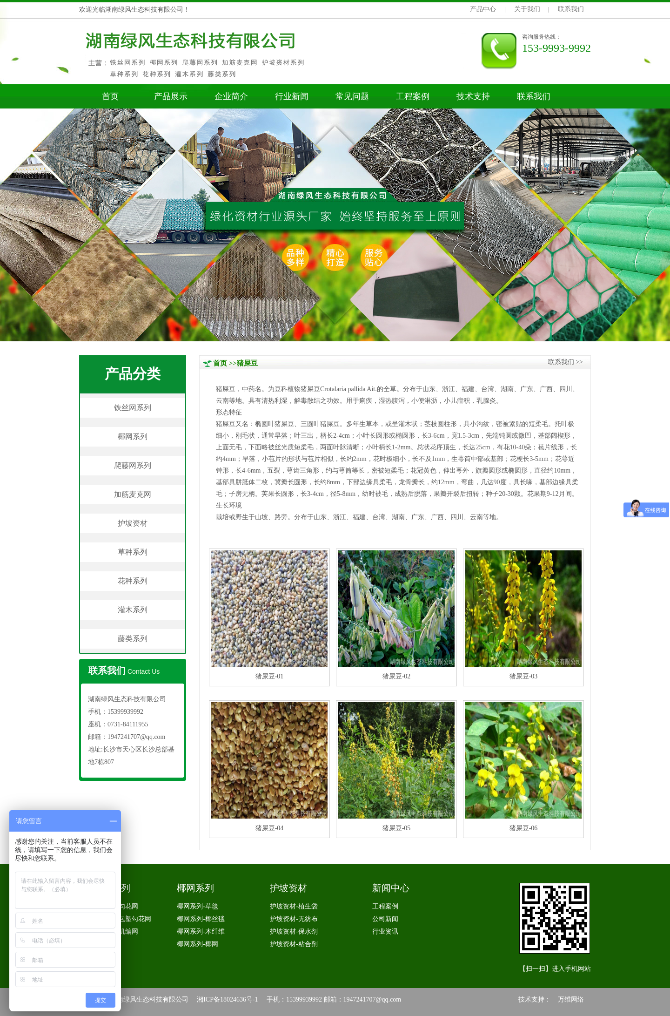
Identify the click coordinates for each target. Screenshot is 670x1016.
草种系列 (132, 552)
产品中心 (483, 9)
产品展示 (171, 96)
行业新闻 (291, 96)
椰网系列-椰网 (197, 944)
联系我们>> (565, 362)
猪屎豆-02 (396, 676)
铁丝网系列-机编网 (111, 931)
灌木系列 (132, 610)
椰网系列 (132, 436)
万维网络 (571, 999)
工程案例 (412, 96)
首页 (110, 96)
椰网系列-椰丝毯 (201, 918)
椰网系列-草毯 (197, 906)
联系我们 (571, 9)
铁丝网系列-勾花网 (111, 906)
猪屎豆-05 (396, 828)
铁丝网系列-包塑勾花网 (117, 918)
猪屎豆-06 (523, 828)
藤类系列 (132, 639)
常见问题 (352, 96)
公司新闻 (385, 918)
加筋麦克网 (132, 494)
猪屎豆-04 (269, 828)
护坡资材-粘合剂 (294, 944)
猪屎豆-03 (523, 676)
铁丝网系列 (132, 408)
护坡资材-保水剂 (294, 931)
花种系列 (132, 581)
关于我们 (527, 9)
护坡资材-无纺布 (294, 918)
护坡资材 (132, 523)
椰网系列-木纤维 (201, 931)
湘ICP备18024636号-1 (227, 999)
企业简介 (231, 96)
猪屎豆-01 (269, 676)
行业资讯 (385, 931)
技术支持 (473, 96)
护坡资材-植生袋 (294, 906)
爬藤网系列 (132, 465)
